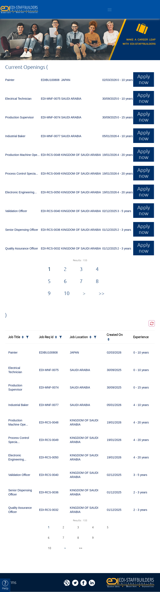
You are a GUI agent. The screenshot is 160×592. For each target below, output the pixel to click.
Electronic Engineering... (21, 192)
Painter (9, 80)
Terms (10, 582)
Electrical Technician (18, 98)
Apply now (143, 79)
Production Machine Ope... (22, 154)
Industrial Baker (15, 136)
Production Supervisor (19, 117)
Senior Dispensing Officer (21, 229)
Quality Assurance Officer (21, 248)
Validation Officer (16, 211)
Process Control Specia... (21, 173)
